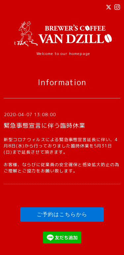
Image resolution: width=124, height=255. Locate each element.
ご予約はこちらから (62, 214)
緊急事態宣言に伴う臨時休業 (44, 125)
